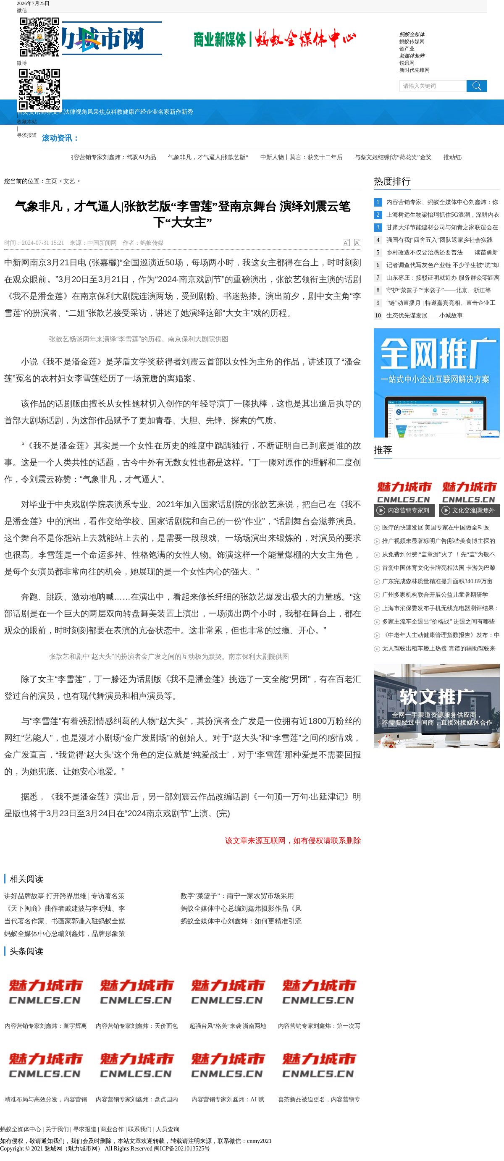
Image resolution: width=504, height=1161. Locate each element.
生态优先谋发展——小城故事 (424, 315)
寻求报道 (27, 135)
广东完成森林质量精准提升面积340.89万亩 (437, 581)
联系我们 (140, 1129)
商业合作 (112, 1129)
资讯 (34, 112)
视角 (81, 112)
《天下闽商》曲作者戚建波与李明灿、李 (64, 908)
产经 (140, 112)
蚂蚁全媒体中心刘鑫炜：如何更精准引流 (241, 921)
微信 (22, 10)
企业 (152, 112)
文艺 (58, 112)
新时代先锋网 (414, 70)
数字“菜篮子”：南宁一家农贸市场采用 (237, 895)
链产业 (407, 49)
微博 (22, 63)
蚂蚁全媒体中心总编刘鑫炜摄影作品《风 (241, 908)
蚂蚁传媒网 (412, 42)
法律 (70, 112)
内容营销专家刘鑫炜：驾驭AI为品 (114, 157)
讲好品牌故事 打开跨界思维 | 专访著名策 (64, 895)
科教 (117, 112)
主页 (51, 181)
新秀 (187, 112)
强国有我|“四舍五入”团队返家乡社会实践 (439, 240)
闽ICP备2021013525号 (181, 1148)
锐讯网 (407, 63)
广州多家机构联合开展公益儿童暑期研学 (435, 595)
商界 (46, 112)
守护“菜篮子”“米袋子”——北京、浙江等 (438, 290)
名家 (164, 112)
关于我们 (57, 1129)
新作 (175, 112)
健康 (128, 112)
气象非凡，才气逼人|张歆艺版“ (211, 157)
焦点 (105, 112)
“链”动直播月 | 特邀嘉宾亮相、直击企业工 (441, 303)
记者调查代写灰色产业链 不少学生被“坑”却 (442, 265)
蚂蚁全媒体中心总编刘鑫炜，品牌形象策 (64, 933)
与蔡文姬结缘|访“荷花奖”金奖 (395, 157)
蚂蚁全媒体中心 (20, 1129)
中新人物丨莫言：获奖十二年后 (304, 157)
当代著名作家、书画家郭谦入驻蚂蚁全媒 (64, 921)
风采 (93, 112)
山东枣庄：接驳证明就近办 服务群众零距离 (443, 278)
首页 (23, 112)
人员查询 (167, 1129)
